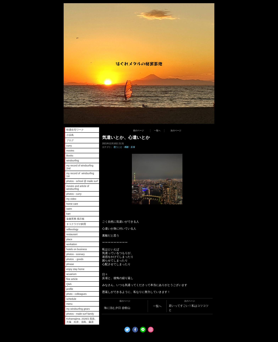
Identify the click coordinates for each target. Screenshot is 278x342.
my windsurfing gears (78, 308)
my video (71, 198)
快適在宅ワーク (75, 129)
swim (69, 208)
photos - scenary (75, 254)
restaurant (71, 234)
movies (70, 150)
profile (69, 289)
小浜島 (70, 135)
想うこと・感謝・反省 (124, 147)
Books (69, 155)
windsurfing (72, 160)
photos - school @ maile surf (82, 181)
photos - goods (75, 259)
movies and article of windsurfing (77, 187)
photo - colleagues (76, 294)
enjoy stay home (75, 269)
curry (69, 145)
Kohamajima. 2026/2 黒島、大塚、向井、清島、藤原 (81, 320)
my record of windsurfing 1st (80, 175)
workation (71, 244)
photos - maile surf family (80, 313)
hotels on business (76, 249)
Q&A (69, 284)
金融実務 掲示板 (75, 218)
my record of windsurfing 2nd (79, 167)
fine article (72, 279)
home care (72, 203)
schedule (71, 298)
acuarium (71, 274)
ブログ (70, 140)
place (69, 239)
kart (68, 213)
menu (69, 303)
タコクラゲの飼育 (76, 224)
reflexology (72, 229)
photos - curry (74, 193)
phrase (70, 264)
